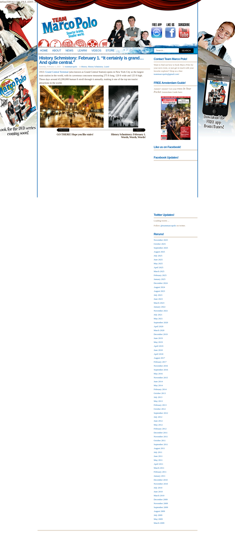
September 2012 (161, 413)
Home (44, 50)
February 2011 (160, 472)
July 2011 (158, 452)
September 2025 (161, 248)
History (84, 67)
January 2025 (159, 279)
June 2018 (158, 350)
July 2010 (158, 487)
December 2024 (161, 283)
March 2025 (159, 271)
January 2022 (159, 307)
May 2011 (158, 460)
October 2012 (160, 409)
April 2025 (158, 267)
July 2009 (158, 515)
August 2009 (159, 511)
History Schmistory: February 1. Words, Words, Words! (128, 134)
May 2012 (158, 425)
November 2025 (161, 240)
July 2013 (158, 397)
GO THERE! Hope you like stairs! (75, 132)
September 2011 (161, 444)
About (56, 50)
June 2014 (158, 381)
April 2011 (158, 464)
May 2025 (158, 263)
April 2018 (158, 354)
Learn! (82, 50)
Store (110, 50)
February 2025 (160, 275)
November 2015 (161, 377)
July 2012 (158, 417)
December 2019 (161, 334)
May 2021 (158, 318)
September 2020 (161, 322)
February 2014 (160, 389)
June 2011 (158, 456)
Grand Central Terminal (57, 72)
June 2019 (158, 338)
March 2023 (159, 303)
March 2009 (159, 523)
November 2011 (161, 436)
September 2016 (161, 369)
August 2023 (159, 291)
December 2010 (161, 480)
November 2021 (161, 310)
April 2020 (158, 326)
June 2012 (158, 421)
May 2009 (158, 519)
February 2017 (160, 362)
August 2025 (159, 251)
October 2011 (160, 440)
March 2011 (159, 468)
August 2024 (159, 287)
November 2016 (161, 366)
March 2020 (159, 330)
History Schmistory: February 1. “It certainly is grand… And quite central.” (91, 60)
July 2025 (158, 255)
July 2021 (158, 314)
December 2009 (161, 499)
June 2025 (158, 259)
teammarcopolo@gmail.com (166, 74)
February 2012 (160, 428)
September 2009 (161, 507)
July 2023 (158, 295)
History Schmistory (95, 67)
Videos (96, 50)
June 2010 (158, 491)
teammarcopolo (71, 67)
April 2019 (158, 346)
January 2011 (159, 476)
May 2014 (158, 385)
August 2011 (159, 448)
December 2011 (161, 432)
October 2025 (160, 244)
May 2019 (158, 342)
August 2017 (159, 358)
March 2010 (159, 495)
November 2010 (161, 484)
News (69, 50)
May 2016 (158, 373)
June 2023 (158, 299)
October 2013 (160, 393)
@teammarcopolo (168, 225)
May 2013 (158, 401)
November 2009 (161, 503)
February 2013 (160, 405)
